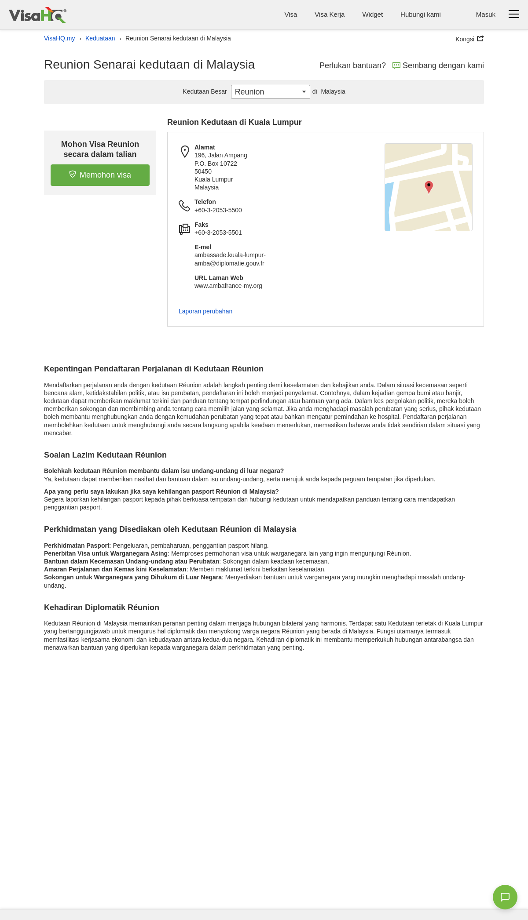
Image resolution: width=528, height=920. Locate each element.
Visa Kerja (330, 14)
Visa (290, 14)
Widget (372, 14)
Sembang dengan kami (438, 65)
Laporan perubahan (205, 311)
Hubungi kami (420, 14)
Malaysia (327, 91)
